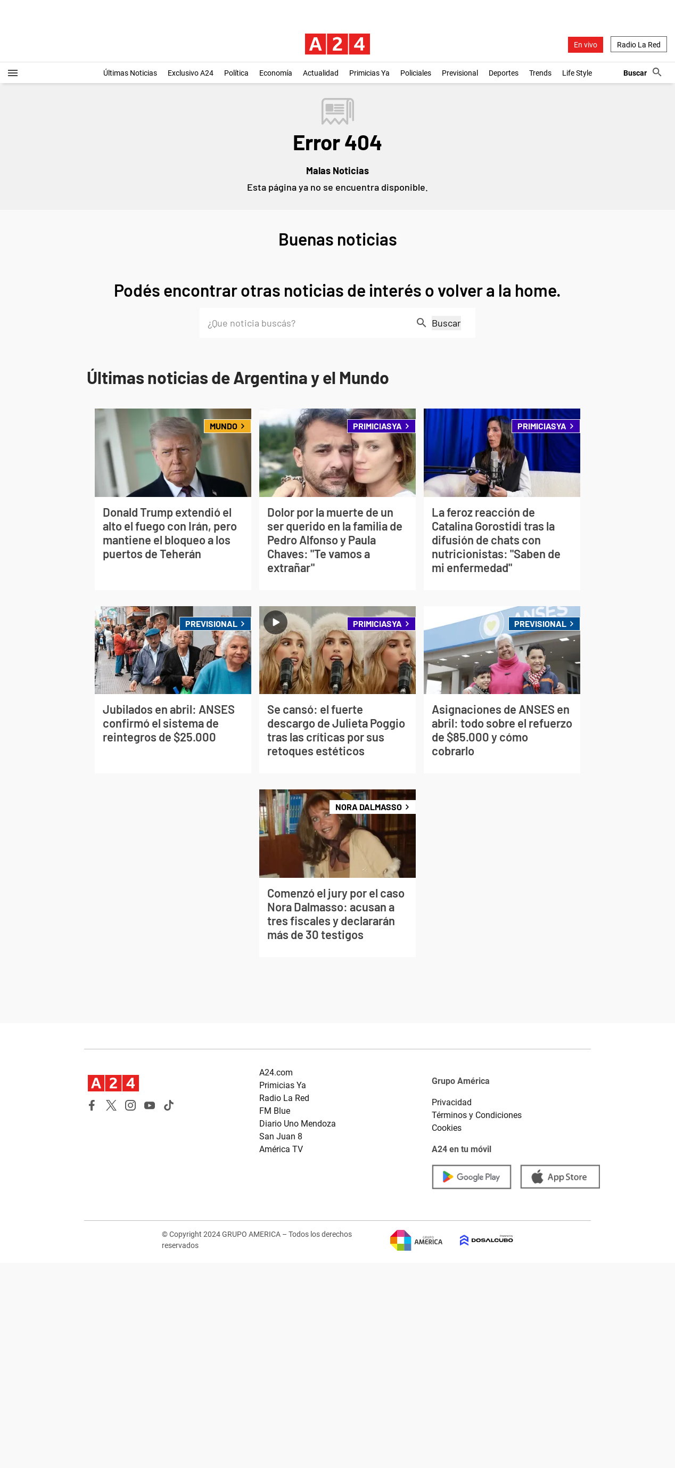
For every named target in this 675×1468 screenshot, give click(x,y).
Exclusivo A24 (190, 73)
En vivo (585, 44)
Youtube (149, 1105)
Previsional (460, 73)
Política (236, 73)
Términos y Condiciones (477, 1115)
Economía (275, 73)
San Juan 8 (280, 1136)
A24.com (276, 1072)
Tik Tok (168, 1105)
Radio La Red (639, 44)
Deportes (503, 73)
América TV (281, 1149)
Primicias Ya (369, 73)
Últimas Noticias (130, 73)
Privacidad (452, 1102)
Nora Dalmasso (368, 807)
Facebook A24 (92, 1105)
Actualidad (321, 73)
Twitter (111, 1105)
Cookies (447, 1128)
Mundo (227, 426)
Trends (540, 73)
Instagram (130, 1105)
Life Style (577, 73)
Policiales (415, 73)
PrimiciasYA (381, 426)
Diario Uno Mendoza (297, 1124)
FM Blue (274, 1111)
